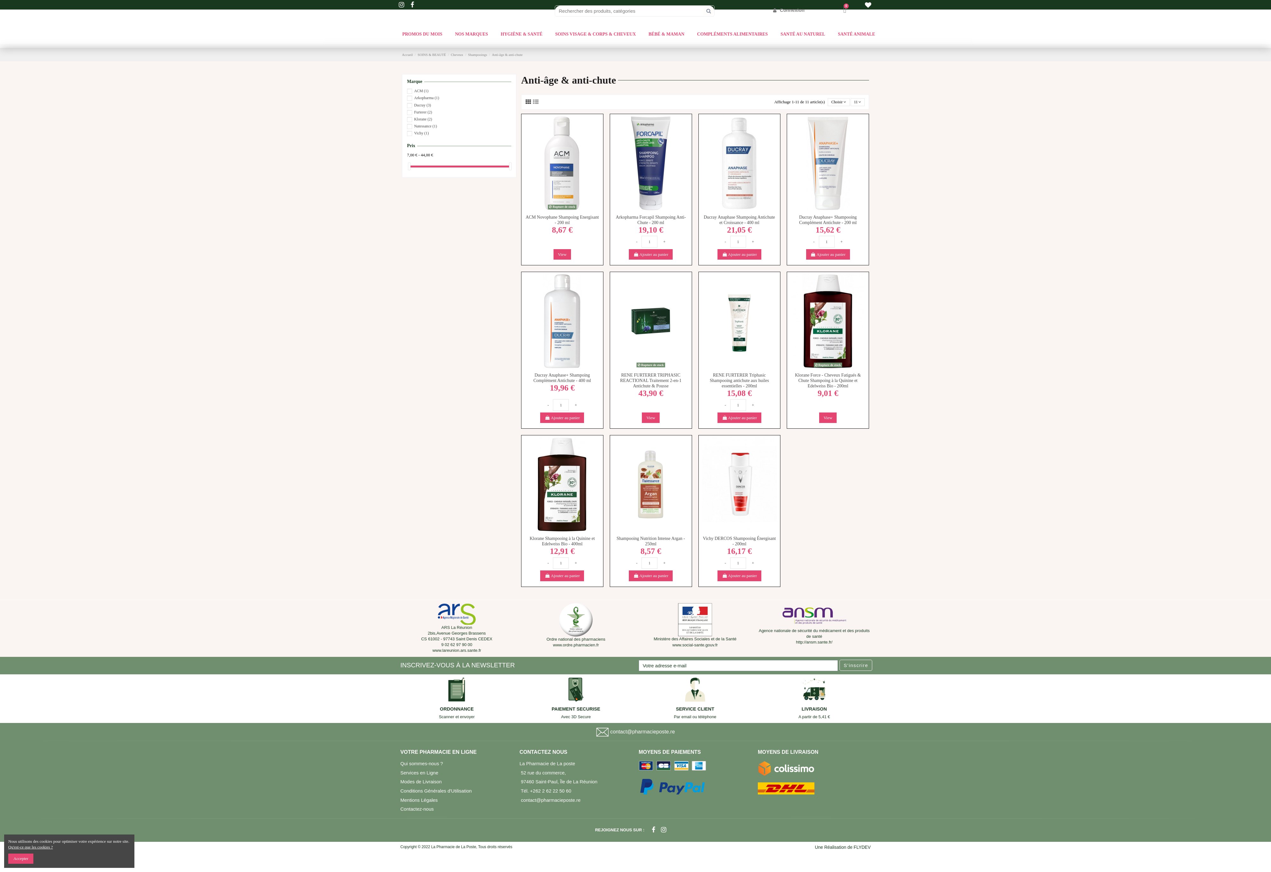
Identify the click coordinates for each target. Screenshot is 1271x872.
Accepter (20, 858)
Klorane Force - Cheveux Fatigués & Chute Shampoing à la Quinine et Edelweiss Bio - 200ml (828, 381)
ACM (421, 91)
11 (857, 102)
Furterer (423, 112)
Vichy (421, 133)
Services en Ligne (419, 773)
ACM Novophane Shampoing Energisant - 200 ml (562, 220)
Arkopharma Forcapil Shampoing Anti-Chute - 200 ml (651, 220)
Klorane (423, 119)
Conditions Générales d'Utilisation (436, 791)
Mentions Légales (419, 800)
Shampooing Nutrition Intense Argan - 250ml (651, 542)
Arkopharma (426, 98)
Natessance (425, 126)
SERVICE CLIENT (695, 709)
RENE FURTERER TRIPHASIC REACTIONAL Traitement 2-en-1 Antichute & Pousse (651, 381)
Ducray (422, 105)
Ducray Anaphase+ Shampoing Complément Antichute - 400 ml (562, 378)
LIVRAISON (814, 709)
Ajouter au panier (650, 255)
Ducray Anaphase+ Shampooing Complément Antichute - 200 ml (828, 220)
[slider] (409, 166)
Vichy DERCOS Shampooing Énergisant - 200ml (739, 542)
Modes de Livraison (421, 782)
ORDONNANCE (456, 709)
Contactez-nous (417, 809)
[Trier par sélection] (837, 102)
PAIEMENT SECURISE (576, 709)
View (562, 255)
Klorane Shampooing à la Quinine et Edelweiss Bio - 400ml (562, 542)
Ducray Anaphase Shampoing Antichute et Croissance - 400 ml (739, 220)
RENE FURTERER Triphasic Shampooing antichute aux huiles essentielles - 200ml (739, 381)
